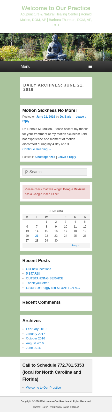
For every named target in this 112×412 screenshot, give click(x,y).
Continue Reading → (37, 149)
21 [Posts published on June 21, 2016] (36, 235)
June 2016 (33, 348)
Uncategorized (45, 157)
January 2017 (35, 334)
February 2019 (36, 329)
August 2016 (35, 343)
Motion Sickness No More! (49, 110)
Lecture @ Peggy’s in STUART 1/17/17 (53, 288)
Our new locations (38, 269)
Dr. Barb (65, 116)
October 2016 (35, 338)
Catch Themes (71, 407)
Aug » (75, 245)
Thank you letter (37, 283)
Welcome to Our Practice (56, 8)
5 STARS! (33, 273)
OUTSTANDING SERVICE (44, 278)
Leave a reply (67, 157)
